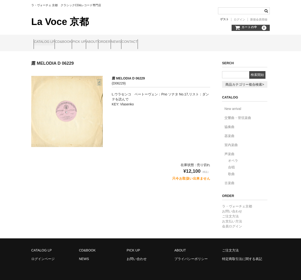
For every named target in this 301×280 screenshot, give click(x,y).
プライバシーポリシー (191, 255)
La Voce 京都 (60, 21)
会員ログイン (232, 222)
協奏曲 (229, 123)
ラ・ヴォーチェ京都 (237, 202)
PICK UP (99, 42)
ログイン (239, 19)
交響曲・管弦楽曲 (237, 114)
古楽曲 (229, 179)
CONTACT (187, 42)
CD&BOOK (75, 42)
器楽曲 (229, 132)
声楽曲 (229, 150)
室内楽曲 (231, 141)
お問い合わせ (232, 207)
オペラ (233, 156)
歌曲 (231, 170)
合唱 (231, 163)
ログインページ (43, 255)
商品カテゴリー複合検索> (244, 80)
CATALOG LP (46, 42)
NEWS (164, 42)
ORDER (143, 42)
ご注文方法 (230, 212)
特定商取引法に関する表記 (242, 255)
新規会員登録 (258, 19)
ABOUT (122, 42)
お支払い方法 (232, 217)
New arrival (232, 105)
